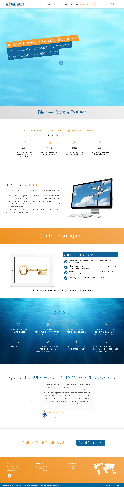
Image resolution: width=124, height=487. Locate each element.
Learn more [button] (57, 485)
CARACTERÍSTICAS (71, 4)
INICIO (48, 4)
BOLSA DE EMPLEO (99, 4)
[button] (32, 400)
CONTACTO (84, 4)
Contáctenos (90, 442)
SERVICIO (57, 4)
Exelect (8, 190)
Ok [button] (118, 485)
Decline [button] (108, 485)
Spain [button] (112, 4)
